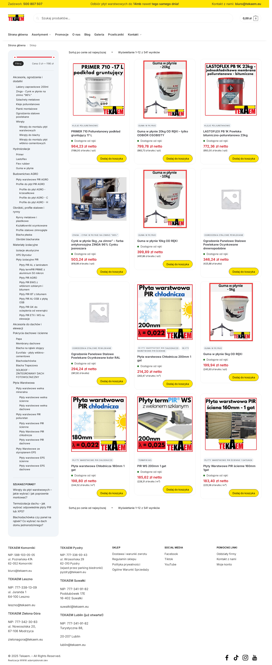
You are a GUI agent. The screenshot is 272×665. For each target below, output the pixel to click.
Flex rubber (23, 163)
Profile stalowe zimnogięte (31, 229)
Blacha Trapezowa (27, 365)
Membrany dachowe (28, 343)
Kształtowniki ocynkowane (31, 225)
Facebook (171, 554)
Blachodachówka (26, 360)
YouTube (170, 564)
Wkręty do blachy (29, 134)
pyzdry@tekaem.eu (73, 572)
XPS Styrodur (24, 254)
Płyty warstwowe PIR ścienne (163, 349)
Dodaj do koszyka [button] (111, 158)
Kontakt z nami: (223, 4)
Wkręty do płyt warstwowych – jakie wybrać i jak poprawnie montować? (32, 493)
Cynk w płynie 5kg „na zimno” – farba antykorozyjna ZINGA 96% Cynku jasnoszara (97, 244)
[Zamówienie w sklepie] (91, 52)
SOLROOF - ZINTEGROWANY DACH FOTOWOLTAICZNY (30, 373)
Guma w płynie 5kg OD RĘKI (222, 354)
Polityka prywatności (126, 564)
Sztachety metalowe (28, 99)
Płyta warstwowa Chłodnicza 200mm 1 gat (164, 358)
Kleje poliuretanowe (85, 125)
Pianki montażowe (26, 108)
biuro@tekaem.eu (248, 4)
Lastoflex (21, 159)
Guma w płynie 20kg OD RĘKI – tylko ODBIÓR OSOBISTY (162, 133)
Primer (20, 154)
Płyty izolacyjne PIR (27, 259)
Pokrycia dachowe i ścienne (30, 333)
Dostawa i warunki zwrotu (129, 554)
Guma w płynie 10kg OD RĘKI (157, 240)
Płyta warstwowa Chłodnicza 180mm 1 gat (97, 468)
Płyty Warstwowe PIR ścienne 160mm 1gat (229, 468)
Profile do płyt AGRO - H (33, 202)
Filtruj (18, 63)
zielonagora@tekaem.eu (25, 639)
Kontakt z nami (226, 559)
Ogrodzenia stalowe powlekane (223, 235)
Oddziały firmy (226, 554)
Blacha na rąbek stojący (30, 347)
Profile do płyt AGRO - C (33, 197)
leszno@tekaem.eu (21, 605)
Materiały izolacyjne (25, 244)
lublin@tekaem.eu (73, 644)
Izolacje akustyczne (27, 250)
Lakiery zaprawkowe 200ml (32, 86)
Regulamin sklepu (124, 559)
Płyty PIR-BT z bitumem (32, 294)
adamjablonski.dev (38, 660)
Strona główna (17, 45)
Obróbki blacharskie (28, 239)
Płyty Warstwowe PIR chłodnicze (158, 348)
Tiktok (169, 559)
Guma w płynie (147, 125)
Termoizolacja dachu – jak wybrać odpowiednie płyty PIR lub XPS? (32, 507)
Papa (19, 338)
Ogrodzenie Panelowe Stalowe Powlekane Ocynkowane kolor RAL (95, 355)
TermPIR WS (144, 460)
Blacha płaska (24, 234)
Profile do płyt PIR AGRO (30, 183)
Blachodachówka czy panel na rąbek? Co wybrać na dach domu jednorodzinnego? (32, 521)
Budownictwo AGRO (25, 173)
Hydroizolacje (21, 148)
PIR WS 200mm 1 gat (151, 466)
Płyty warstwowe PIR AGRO (32, 179)
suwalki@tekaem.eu (74, 606)
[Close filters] (60, 52)
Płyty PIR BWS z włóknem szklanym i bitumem (31, 286)
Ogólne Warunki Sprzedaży (130, 569)
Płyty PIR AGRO (28, 277)
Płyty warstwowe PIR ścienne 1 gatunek (228, 460)
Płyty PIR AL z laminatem (33, 264)
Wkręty (20, 121)
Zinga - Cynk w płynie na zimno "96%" (95, 235)
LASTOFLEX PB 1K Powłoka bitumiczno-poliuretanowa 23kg (225, 133)
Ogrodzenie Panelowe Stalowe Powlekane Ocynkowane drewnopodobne (224, 244)
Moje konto (224, 564)
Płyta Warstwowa (24, 382)
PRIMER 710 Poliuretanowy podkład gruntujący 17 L (95, 133)
